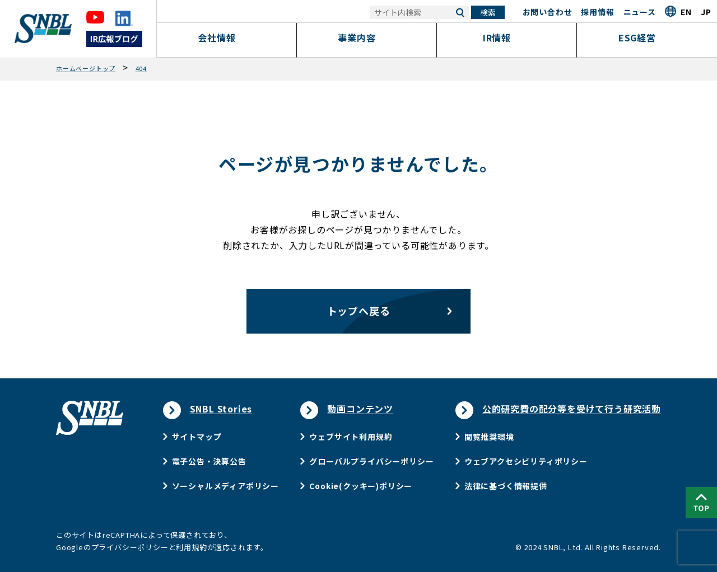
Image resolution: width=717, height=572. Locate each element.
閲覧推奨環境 (489, 436)
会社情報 (226, 37)
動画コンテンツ (360, 408)
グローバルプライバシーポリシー (371, 461)
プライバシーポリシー (130, 547)
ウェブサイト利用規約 (350, 436)
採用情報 (597, 11)
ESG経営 (647, 37)
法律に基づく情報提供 (505, 485)
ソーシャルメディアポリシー (225, 485)
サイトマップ (197, 436)
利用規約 (191, 547)
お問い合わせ (547, 11)
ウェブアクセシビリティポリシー (526, 461)
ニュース (639, 11)
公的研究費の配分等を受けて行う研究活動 (571, 408)
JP (706, 11)
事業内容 (366, 37)
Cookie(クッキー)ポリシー (360, 485)
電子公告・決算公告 (209, 461)
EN (686, 11)
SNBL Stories (221, 408)
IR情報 (506, 37)
